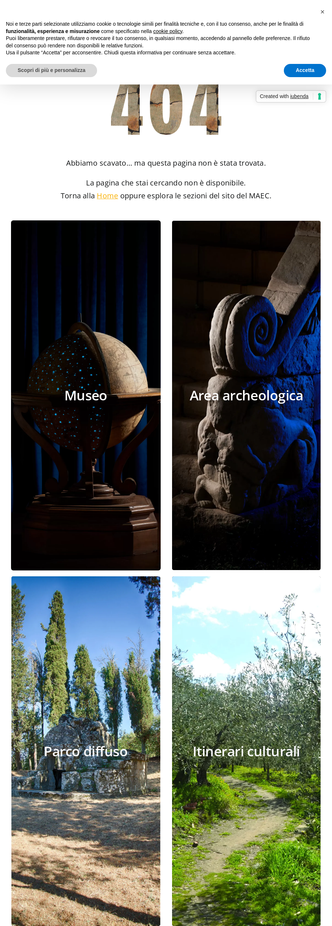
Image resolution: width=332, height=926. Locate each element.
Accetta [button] (305, 70)
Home (107, 196)
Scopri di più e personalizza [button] (51, 70)
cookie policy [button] (167, 31)
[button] (322, 12)
